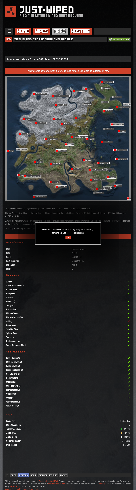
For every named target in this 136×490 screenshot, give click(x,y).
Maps (60, 31)
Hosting (80, 31)
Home (23, 31)
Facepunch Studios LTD (48, 481)
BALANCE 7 (15, 486)
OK (68, 237)
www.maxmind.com (56, 484)
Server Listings (48, 475)
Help (33, 475)
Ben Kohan (100, 484)
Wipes (41, 31)
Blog (13, 475)
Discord (23, 475)
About (63, 475)
